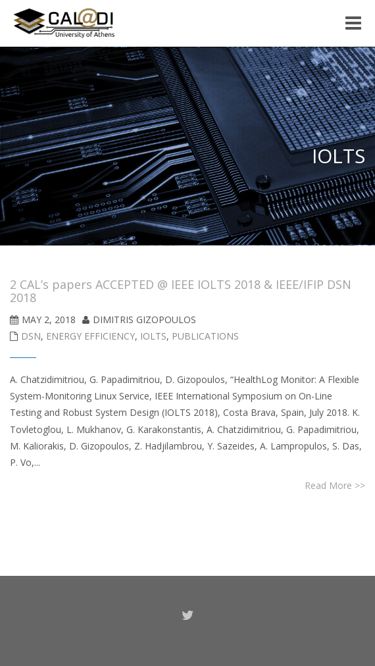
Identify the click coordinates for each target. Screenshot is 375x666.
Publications (205, 336)
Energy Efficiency (90, 336)
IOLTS (153, 336)
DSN (31, 336)
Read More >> (335, 485)
